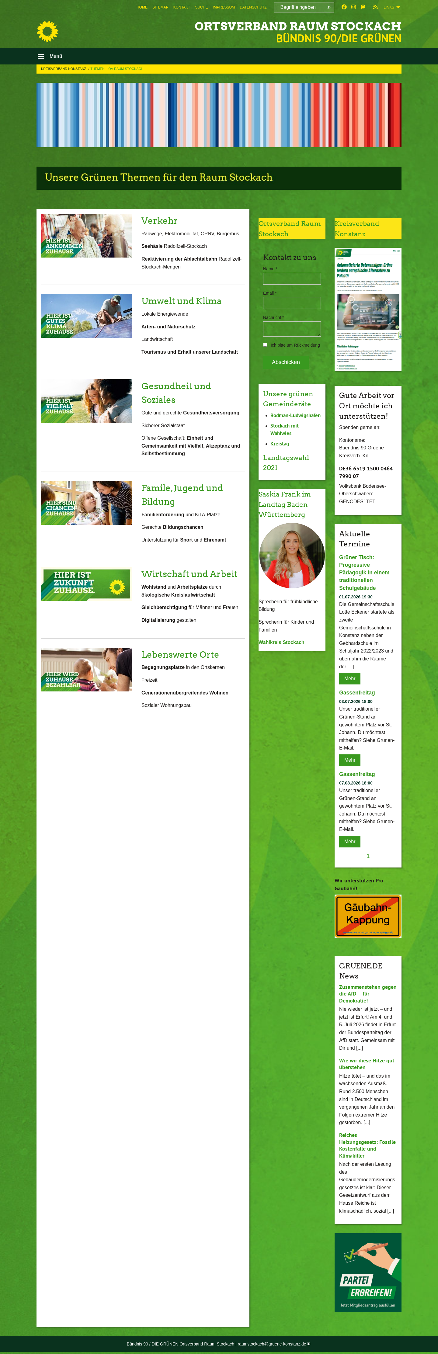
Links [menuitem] (389, 7)
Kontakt (181, 7)
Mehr (349, 680)
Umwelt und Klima (185, 303)
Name (270, 270)
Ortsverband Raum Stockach (281, 26)
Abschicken (286, 364)
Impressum (224, 7)
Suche (201, 7)
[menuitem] (142, 7)
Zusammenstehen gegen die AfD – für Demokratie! (368, 995)
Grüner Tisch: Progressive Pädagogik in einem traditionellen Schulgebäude (365, 574)
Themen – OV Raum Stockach (116, 71)
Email (269, 295)
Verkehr (161, 222)
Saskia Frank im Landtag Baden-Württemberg (287, 513)
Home (142, 7)
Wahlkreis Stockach (281, 651)
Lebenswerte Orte (183, 670)
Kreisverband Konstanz (64, 71)
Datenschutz (253, 7)
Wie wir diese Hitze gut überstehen (366, 1066)
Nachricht (273, 319)
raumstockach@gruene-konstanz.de (272, 1346)
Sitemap (160, 7)
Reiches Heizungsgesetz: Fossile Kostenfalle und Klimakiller (367, 1147)
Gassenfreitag (357, 695)
